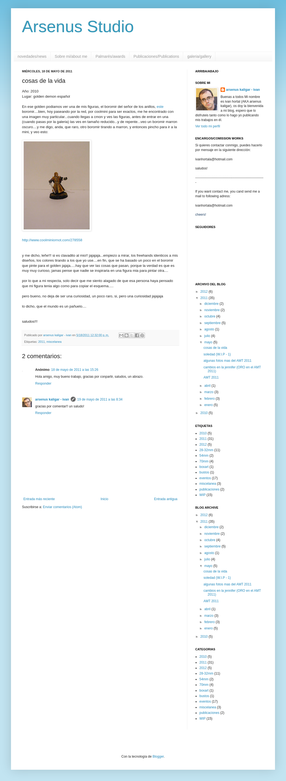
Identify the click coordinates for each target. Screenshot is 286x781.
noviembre (212, 310)
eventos (205, 478)
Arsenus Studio (78, 26)
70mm (203, 461)
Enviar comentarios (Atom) (62, 507)
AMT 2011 (211, 377)
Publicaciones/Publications (156, 56)
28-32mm (206, 450)
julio (207, 336)
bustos (204, 472)
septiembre (213, 323)
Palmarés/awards (110, 56)
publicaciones (209, 489)
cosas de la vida (215, 348)
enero (209, 405)
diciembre (211, 304)
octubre (210, 316)
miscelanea (54, 341)
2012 (204, 292)
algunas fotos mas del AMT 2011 (228, 361)
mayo (208, 342)
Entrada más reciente (39, 499)
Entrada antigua (165, 499)
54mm (203, 455)
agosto (209, 329)
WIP (202, 495)
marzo (209, 392)
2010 (204, 413)
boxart (203, 467)
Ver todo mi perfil (207, 126)
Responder (43, 383)
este (160, 107)
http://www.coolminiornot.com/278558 (52, 240)
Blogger (158, 756)
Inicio (104, 499)
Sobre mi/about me (71, 56)
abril (207, 386)
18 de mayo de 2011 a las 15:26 (74, 370)
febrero (210, 399)
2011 (41, 341)
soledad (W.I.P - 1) (217, 354)
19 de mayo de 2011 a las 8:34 (100, 399)
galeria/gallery (199, 56)
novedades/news (32, 56)
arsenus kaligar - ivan (52, 399)
